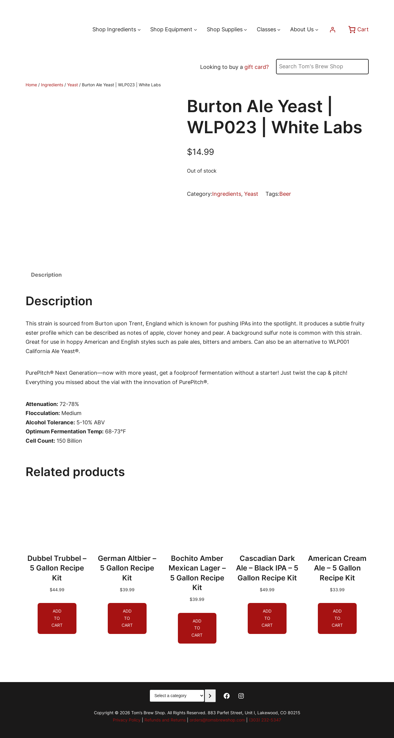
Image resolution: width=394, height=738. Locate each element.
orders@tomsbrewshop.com (217, 720)
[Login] (332, 29)
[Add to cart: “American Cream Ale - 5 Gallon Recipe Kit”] (337, 618)
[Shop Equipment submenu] (195, 29)
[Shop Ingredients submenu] (139, 29)
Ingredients (52, 84)
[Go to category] (210, 695)
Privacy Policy (127, 720)
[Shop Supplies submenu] (245, 29)
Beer (285, 194)
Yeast (72, 84)
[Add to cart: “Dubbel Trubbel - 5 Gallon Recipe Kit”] (57, 618)
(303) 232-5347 (265, 720)
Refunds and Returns (165, 720)
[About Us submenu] (316, 29)
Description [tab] (46, 275)
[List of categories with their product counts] (177, 695)
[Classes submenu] (279, 29)
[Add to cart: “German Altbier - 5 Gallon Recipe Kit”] (126, 618)
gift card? (256, 67)
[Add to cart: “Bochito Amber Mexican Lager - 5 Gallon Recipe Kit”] (197, 628)
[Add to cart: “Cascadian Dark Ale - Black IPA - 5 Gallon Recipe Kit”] (267, 618)
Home (31, 84)
